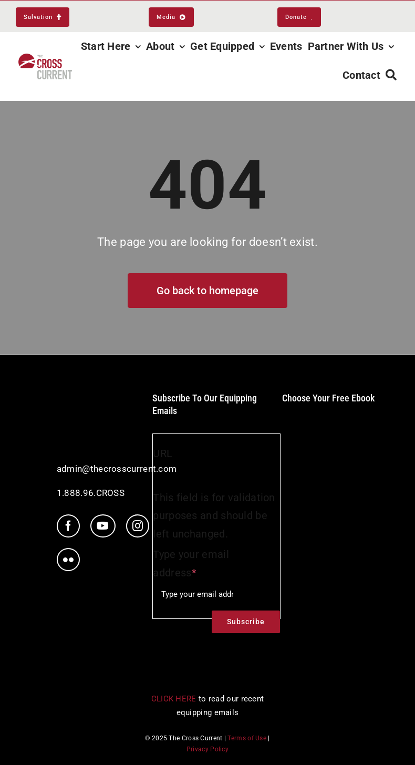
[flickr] (68, 559)
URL (162, 453)
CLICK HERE (173, 699)
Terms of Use (246, 738)
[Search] (391, 75)
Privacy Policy (207, 749)
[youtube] (102, 525)
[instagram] (137, 525)
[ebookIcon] (328, 415)
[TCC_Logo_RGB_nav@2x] (45, 59)
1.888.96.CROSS (90, 493)
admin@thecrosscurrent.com (117, 468)
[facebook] (68, 525)
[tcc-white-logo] (101, 397)
